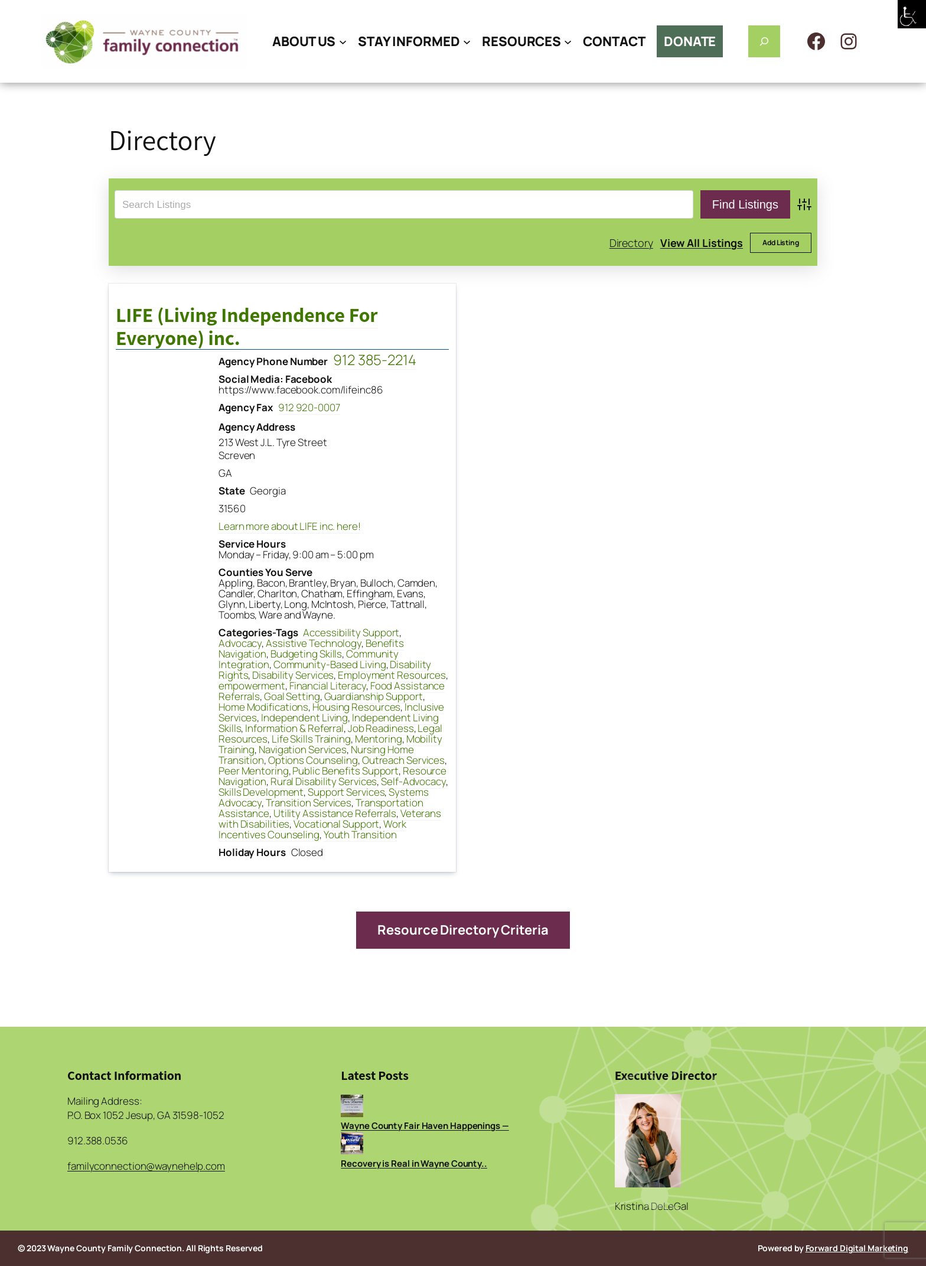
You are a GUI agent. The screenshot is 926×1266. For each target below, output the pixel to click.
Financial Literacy (327, 685)
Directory (631, 243)
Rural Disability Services (323, 781)
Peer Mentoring (254, 770)
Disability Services (293, 675)
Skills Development (261, 792)
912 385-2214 (374, 359)
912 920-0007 (309, 407)
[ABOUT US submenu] (343, 41)
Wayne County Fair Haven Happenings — (424, 1125)
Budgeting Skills (306, 653)
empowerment (252, 685)
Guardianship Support (373, 696)
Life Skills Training (311, 739)
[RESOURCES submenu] (568, 41)
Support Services (346, 792)
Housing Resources (356, 707)
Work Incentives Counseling (312, 829)
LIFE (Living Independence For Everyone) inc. (247, 325)
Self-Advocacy (413, 781)
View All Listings (701, 243)
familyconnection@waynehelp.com (146, 1166)
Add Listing (780, 242)
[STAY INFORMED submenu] (467, 41)
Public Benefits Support (345, 770)
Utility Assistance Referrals (334, 813)
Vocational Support (336, 824)
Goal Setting (292, 696)
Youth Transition (360, 834)
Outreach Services (403, 760)
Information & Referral (294, 728)
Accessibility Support (351, 632)
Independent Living (304, 717)
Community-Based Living (329, 664)
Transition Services (308, 802)
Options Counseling (313, 760)
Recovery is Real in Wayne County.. (414, 1163)
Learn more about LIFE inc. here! (290, 526)
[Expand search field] (764, 41)
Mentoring (378, 739)
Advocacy (240, 643)
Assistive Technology (313, 643)
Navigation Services (303, 749)
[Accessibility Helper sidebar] (912, 14)
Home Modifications (263, 707)
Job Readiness (381, 728)
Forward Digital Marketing (857, 1248)
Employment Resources (392, 675)
